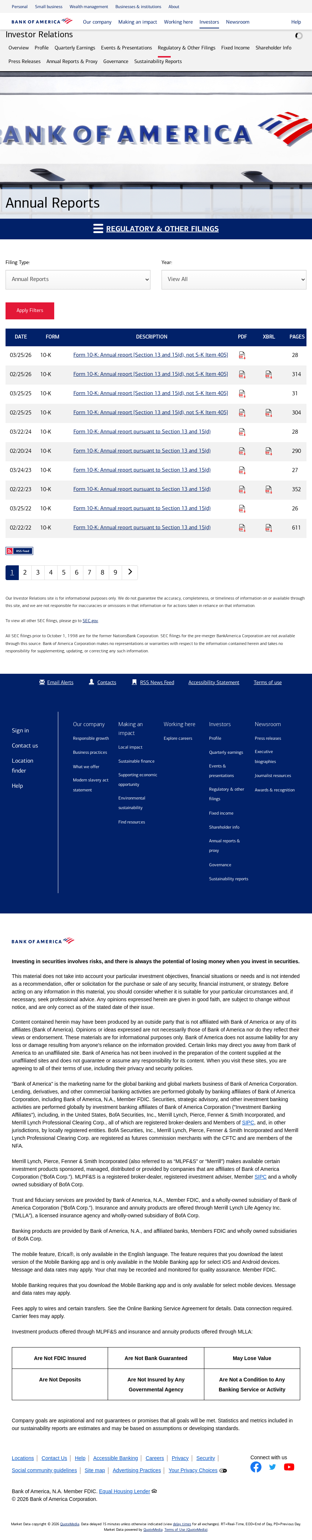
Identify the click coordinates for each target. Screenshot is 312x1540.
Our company (97, 22)
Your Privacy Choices (193, 1470)
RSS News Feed (157, 682)
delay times (182, 1524)
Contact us (25, 745)
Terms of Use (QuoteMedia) (186, 1529)
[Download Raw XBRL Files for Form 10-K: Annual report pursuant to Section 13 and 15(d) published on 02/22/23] (269, 489)
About (174, 6)
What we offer (86, 766)
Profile (42, 48)
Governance (115, 61)
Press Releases (24, 61)
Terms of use (268, 682)
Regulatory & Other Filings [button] (156, 228)
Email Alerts (55, 682)
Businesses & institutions (138, 6)
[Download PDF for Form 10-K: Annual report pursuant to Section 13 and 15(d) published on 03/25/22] (242, 508)
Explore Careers (178, 738)
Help (17, 785)
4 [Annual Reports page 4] (51, 572)
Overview (18, 48)
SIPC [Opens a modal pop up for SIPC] (248, 1122)
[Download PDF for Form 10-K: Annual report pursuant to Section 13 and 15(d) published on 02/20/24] (242, 451)
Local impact (130, 747)
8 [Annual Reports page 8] (102, 572)
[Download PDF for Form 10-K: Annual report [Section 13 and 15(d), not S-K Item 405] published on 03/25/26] (242, 355)
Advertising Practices (137, 1470)
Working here (178, 22)
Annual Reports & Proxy (71, 61)
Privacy (180, 1458)
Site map (95, 1470)
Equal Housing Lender (124, 1491)
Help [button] (296, 22)
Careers (155, 1458)
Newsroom (237, 22)
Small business (48, 6)
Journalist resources (273, 775)
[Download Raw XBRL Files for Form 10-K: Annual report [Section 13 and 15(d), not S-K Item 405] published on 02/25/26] (269, 374)
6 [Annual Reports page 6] (77, 572)
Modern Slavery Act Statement (90, 784)
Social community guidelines (44, 1470)
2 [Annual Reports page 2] (25, 572)
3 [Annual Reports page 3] (38, 572)
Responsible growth (91, 738)
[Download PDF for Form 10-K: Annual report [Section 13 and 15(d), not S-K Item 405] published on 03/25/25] (242, 393)
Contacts (106, 682)
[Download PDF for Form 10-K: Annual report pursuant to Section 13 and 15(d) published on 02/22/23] (242, 489)
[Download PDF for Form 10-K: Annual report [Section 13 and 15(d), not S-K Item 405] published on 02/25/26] (242, 374)
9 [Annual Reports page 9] (115, 572)
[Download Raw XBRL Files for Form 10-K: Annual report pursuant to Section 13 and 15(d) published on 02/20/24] (269, 451)
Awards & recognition (275, 789)
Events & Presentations (126, 48)
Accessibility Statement (213, 682)
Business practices (90, 752)
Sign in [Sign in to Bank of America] (20, 730)
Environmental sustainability (131, 803)
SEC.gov (90, 620)
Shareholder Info (273, 48)
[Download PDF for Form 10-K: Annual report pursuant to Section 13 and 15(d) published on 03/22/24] (242, 432)
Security (205, 1458)
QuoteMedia (69, 1524)
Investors (209, 22)
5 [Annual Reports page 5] (64, 572)
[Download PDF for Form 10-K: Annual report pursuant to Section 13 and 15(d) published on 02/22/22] (242, 527)
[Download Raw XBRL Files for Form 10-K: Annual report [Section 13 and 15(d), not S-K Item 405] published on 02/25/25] (269, 412)
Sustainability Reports (158, 61)
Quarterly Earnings (75, 48)
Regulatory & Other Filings (186, 48)
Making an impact (137, 22)
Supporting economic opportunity (137, 779)
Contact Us (54, 1458)
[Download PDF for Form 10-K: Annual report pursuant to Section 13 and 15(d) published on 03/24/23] (242, 470)
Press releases (268, 738)
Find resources (131, 822)
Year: (167, 263)
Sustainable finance (136, 761)
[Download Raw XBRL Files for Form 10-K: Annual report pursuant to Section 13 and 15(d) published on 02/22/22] (269, 527)
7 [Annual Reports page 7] (89, 572)
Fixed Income (235, 48)
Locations (23, 1458)
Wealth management (89, 6)
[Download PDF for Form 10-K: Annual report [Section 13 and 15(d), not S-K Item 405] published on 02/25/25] (242, 412)
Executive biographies (265, 756)
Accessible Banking (115, 1458)
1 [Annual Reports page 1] (12, 572)
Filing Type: (18, 263)
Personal (20, 6)
